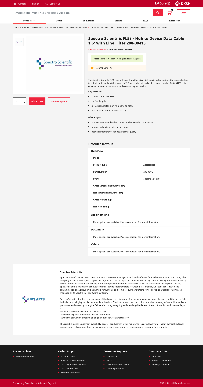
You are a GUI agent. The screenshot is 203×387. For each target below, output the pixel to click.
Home (15, 27)
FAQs (109, 360)
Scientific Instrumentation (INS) (31, 27)
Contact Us (112, 356)
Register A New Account (73, 360)
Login (183, 12)
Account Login (68, 356)
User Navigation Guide (118, 364)
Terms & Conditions (161, 360)
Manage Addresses (70, 372)
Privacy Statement (161, 364)
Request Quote (59, 101)
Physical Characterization (54, 27)
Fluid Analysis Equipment (99, 27)
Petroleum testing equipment (76, 27)
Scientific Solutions (25, 356)
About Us (156, 356)
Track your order (69, 368)
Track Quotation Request (73, 364)
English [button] (35, 3)
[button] (21, 3)
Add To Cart (37, 101)
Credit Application (115, 368)
